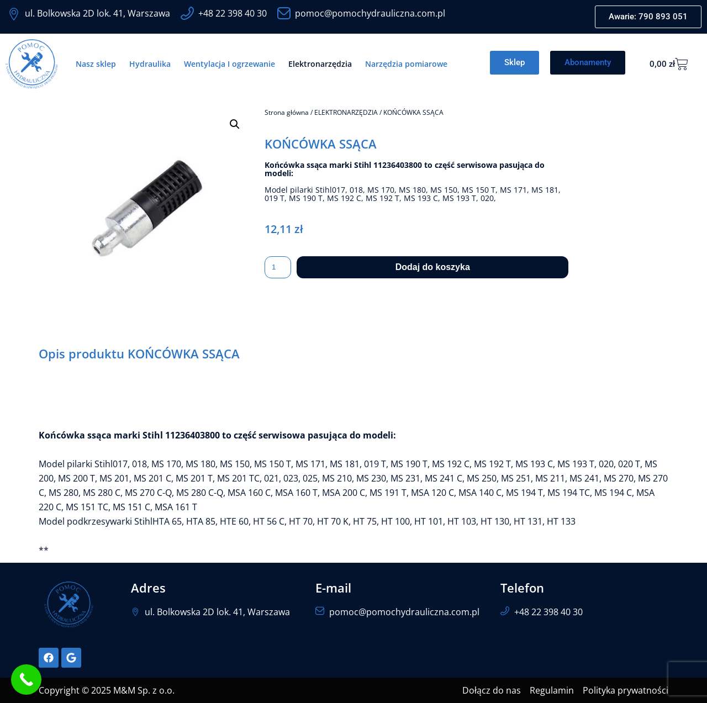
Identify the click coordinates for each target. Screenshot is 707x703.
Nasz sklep (96, 64)
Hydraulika (150, 64)
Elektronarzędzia (320, 64)
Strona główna (287, 112)
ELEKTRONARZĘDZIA (346, 112)
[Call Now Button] (26, 679)
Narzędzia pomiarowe (406, 64)
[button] (235, 124)
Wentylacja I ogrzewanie (229, 64)
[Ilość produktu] (278, 267)
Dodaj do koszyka (432, 267)
